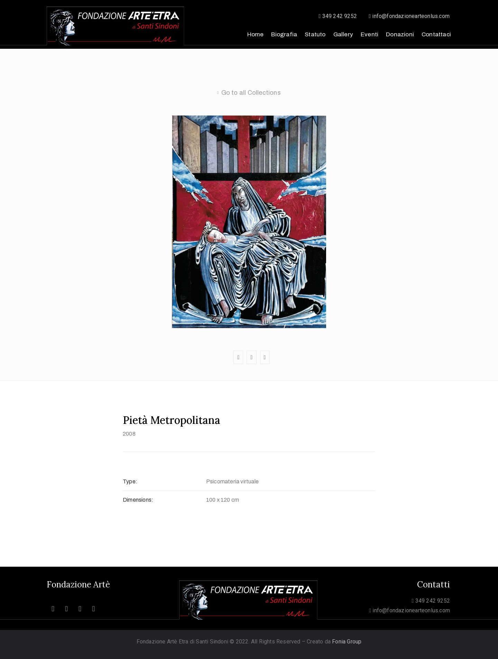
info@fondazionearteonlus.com (409, 16)
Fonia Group (346, 641)
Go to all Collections (251, 92)
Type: (130, 481)
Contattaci (436, 34)
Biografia (284, 34)
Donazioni (400, 34)
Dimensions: (138, 500)
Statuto (315, 34)
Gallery (343, 34)
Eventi (369, 34)
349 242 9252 (338, 16)
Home (255, 34)
